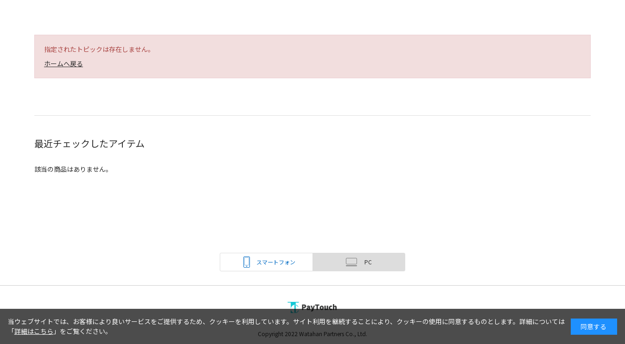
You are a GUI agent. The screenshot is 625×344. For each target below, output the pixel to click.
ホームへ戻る (63, 63)
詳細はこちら (33, 331)
